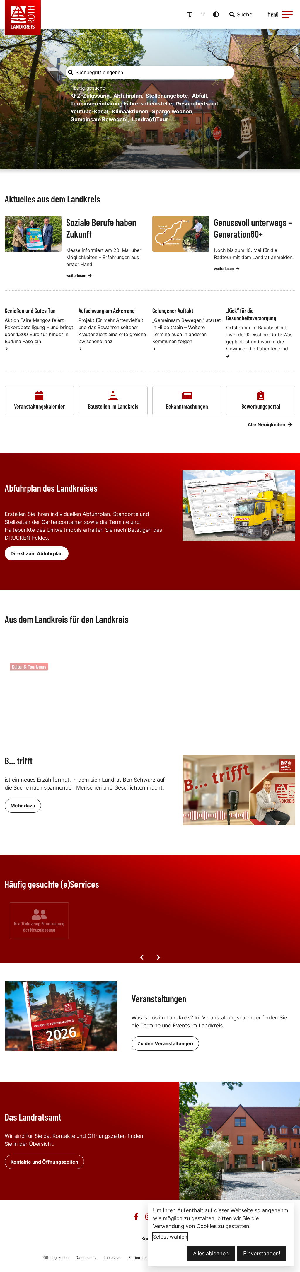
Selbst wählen (170, 1237)
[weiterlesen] (6, 349)
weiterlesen (79, 275)
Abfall (200, 96)
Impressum (112, 1257)
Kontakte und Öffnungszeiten (44, 1162)
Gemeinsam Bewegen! (99, 119)
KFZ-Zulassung (90, 96)
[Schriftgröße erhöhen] (189, 14)
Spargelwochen (173, 111)
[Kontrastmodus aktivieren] (215, 14)
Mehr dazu (23, 806)
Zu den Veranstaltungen (165, 1043)
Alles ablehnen (211, 1253)
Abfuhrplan (128, 96)
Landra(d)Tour (150, 119)
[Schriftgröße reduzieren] (203, 14)
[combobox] (240, 14)
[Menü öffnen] (279, 14)
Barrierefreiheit (140, 1257)
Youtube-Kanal (90, 111)
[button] (287, 14)
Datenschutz (86, 1257)
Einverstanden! (261, 1253)
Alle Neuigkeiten (270, 424)
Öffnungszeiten (56, 1257)
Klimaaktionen (131, 111)
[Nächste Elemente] (158, 957)
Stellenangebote (168, 96)
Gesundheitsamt (198, 103)
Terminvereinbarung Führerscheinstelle (121, 103)
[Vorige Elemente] (142, 957)
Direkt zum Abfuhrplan (37, 553)
